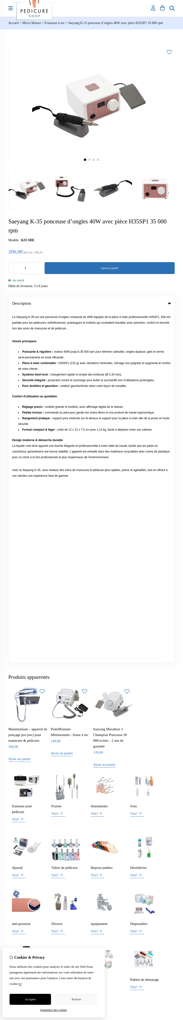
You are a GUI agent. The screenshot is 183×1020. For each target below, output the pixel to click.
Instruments (99, 454)
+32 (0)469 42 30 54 (42, 735)
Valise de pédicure (64, 516)
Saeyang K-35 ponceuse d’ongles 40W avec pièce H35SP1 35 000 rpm (115, 23)
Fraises (56, 454)
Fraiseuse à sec (55, 23)
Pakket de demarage (144, 628)
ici (20, 984)
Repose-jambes (102, 516)
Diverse (56, 572)
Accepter (30, 999)
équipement (99, 572)
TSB (172, 826)
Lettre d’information (109, 805)
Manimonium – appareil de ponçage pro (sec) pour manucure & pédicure (27, 382)
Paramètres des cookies (53, 1010)
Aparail (17, 516)
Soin (133, 454)
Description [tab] (91, 303)
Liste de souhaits (107, 797)
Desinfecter (138, 516)
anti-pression (21, 572)
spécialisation (61, 628)
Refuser (76, 999)
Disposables (138, 572)
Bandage (97, 628)
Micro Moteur (31, 23)
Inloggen (102, 781)
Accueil (13, 23)
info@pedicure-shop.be (35, 743)
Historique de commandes (113, 789)
